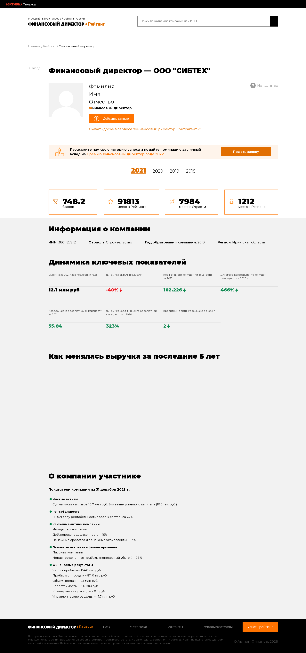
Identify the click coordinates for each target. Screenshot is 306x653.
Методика (138, 626)
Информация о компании (99, 228)
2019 (174, 170)
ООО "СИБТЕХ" (181, 70)
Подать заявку (246, 151)
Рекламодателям (218, 626)
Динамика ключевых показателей (117, 261)
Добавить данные (115, 118)
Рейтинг (49, 45)
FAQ (106, 626)
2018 (191, 170)
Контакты (175, 626)
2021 (138, 170)
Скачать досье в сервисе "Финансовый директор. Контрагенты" (145, 128)
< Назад (34, 67)
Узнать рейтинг (253, 21)
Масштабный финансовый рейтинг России (56, 18)
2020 (158, 170)
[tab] (163, 201)
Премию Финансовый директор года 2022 (125, 153)
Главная (34, 45)
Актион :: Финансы (21, 4)
